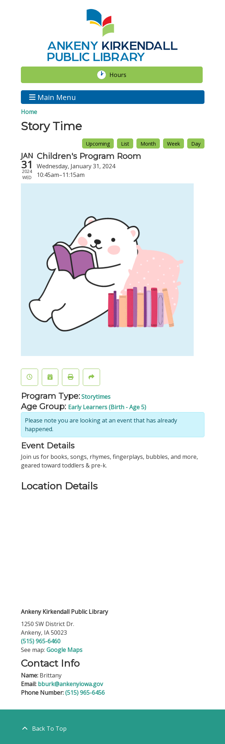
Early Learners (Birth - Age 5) (107, 407)
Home (29, 112)
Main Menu (52, 97)
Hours (121, 74)
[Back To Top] (112, 728)
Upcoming (98, 143)
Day (196, 143)
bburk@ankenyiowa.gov (70, 684)
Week (173, 143)
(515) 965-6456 (85, 693)
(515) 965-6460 (40, 641)
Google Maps (64, 650)
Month (148, 143)
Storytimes (96, 397)
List (125, 143)
